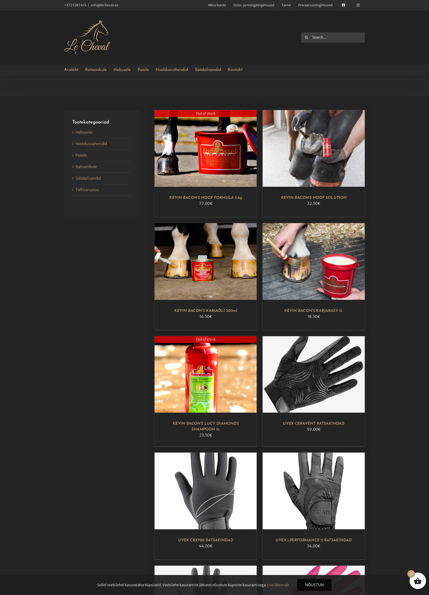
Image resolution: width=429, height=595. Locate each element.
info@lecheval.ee (104, 5)
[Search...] (333, 37)
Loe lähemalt (278, 585)
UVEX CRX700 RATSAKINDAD (205, 540)
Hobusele (84, 132)
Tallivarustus (87, 189)
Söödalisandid (88, 178)
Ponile (81, 155)
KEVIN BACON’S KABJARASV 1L (313, 311)
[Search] (306, 37)
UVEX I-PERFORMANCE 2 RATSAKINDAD (314, 540)
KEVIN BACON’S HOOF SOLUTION (314, 198)
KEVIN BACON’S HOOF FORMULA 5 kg (205, 198)
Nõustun (314, 584)
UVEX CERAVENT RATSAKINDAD (313, 424)
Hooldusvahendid (91, 143)
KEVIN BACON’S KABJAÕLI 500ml (205, 311)
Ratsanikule (86, 166)
